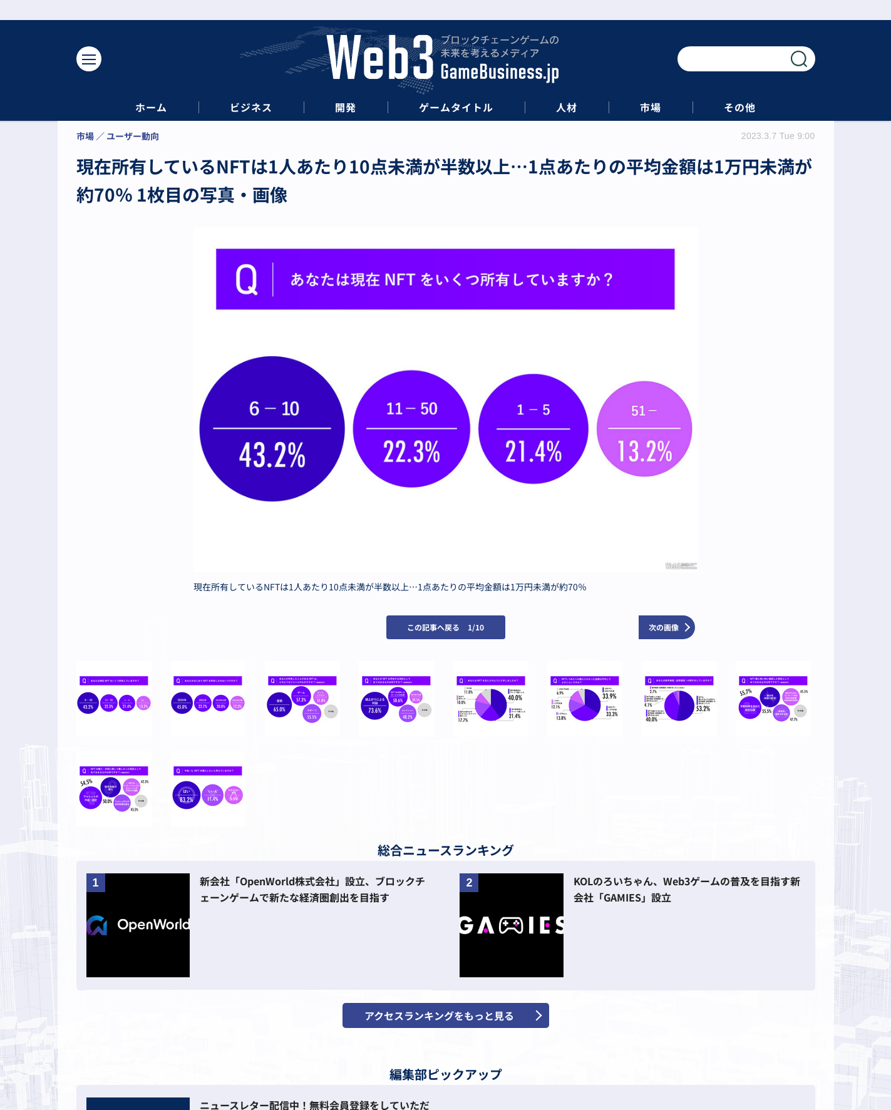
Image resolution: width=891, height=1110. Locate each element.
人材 (566, 107)
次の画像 (664, 627)
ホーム (151, 107)
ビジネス (251, 107)
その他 (740, 107)
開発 (345, 107)
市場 (650, 107)
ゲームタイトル (456, 107)
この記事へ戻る (445, 627)
